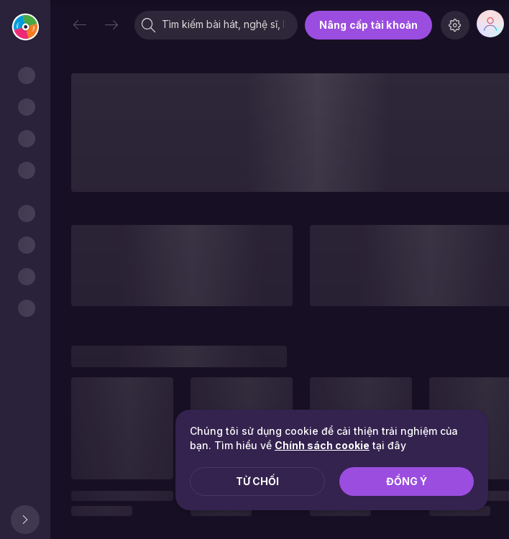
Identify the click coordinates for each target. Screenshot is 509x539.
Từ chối (257, 481)
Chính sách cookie (322, 445)
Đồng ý (406, 481)
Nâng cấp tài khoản (368, 25)
